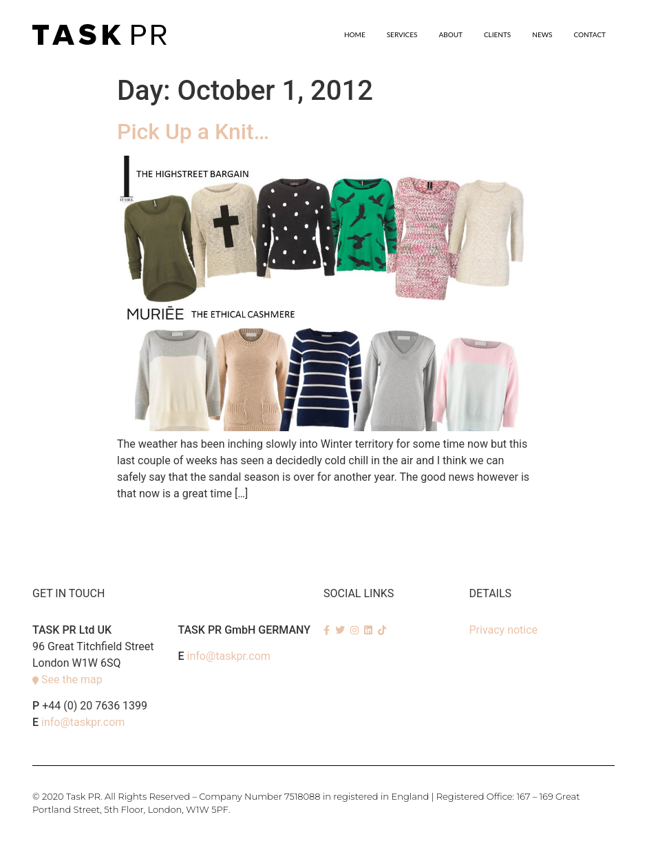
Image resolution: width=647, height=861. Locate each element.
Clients (497, 34)
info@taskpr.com (83, 722)
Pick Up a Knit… (193, 131)
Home (354, 34)
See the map (72, 679)
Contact (589, 34)
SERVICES (402, 34)
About (450, 34)
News (542, 34)
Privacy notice (503, 629)
